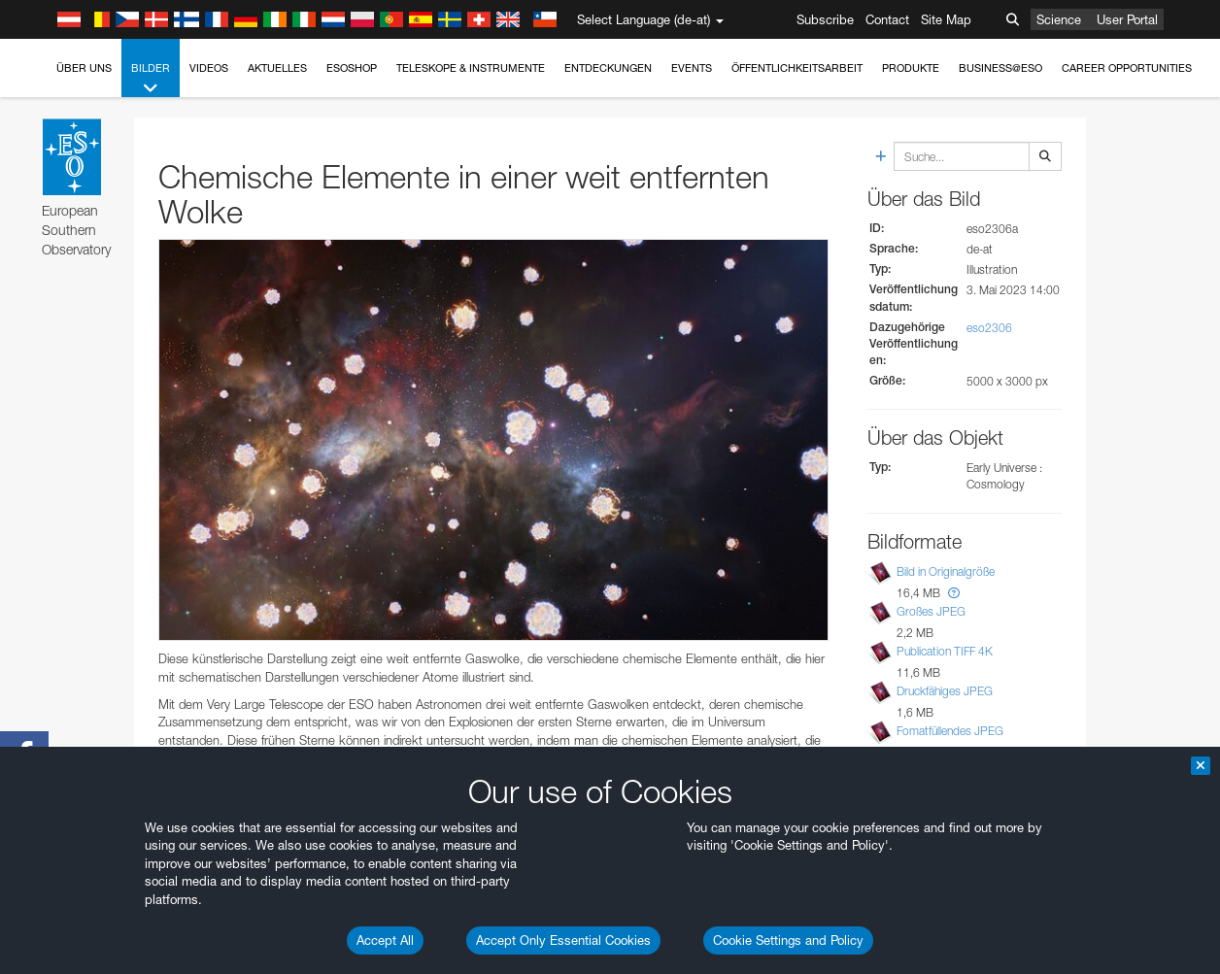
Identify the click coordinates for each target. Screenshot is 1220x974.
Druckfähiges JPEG (945, 691)
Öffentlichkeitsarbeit (797, 68)
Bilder (150, 79)
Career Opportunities (1127, 68)
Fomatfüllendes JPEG (950, 730)
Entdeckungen (608, 68)
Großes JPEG (931, 611)
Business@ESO (1000, 68)
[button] (954, 593)
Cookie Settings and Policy (788, 940)
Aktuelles (277, 68)
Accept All (385, 940)
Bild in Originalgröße (946, 571)
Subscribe (825, 19)
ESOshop (351, 68)
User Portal (1127, 19)
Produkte (910, 68)
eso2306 (989, 327)
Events (691, 68)
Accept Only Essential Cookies (563, 940)
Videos (208, 68)
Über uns (84, 68)
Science (1058, 19)
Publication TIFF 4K (945, 651)
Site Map (946, 19)
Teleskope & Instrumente (470, 68)
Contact (887, 19)
